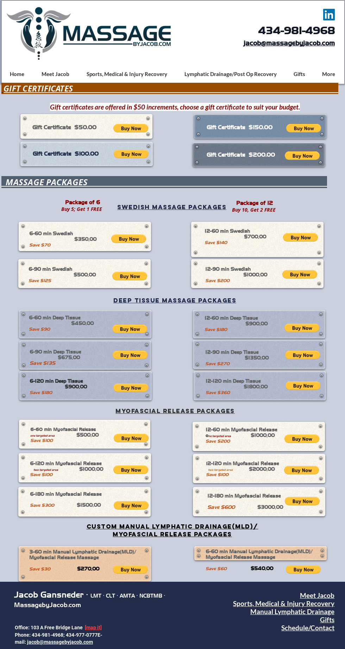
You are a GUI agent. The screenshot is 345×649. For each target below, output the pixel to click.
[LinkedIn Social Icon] (329, 14)
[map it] (93, 627)
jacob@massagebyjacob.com (289, 43)
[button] (130, 128)
